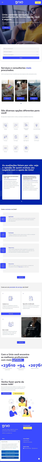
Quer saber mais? (31, 327)
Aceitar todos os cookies (10, 451)
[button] (38, 2)
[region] (10, 450)
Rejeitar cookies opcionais (10, 454)
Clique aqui (20, 266)
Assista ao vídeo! (31, 329)
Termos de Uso (26, 440)
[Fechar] (19, 442)
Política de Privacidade (27, 442)
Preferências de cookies (10, 457)
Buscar (21, 57)
